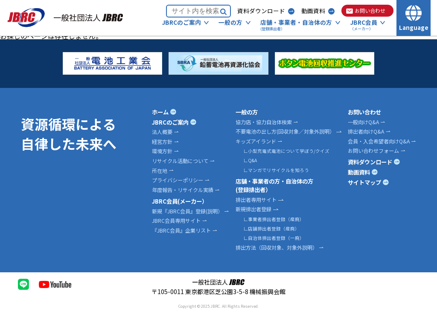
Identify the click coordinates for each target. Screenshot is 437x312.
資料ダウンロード (261, 10)
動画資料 (313, 10)
